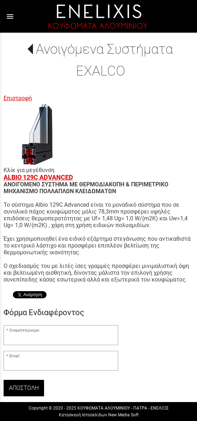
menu (10, 16)
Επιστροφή (18, 98)
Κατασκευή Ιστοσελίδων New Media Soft (99, 414)
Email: (14, 356)
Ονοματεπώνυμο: (24, 330)
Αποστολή (24, 388)
